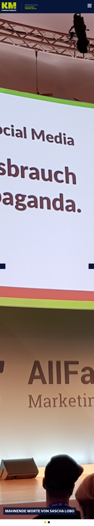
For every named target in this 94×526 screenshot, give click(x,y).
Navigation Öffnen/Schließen (89, 5)
